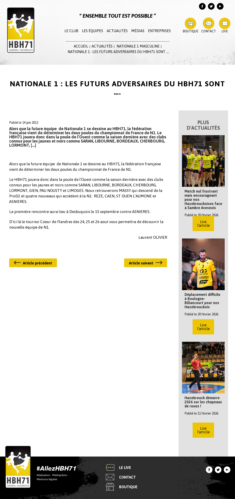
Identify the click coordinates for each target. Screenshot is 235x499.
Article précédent (37, 263)
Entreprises (159, 31)
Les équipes (92, 31)
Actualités (117, 31)
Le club (71, 31)
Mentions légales (47, 479)
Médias (137, 31)
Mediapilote (59, 475)
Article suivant (141, 263)
